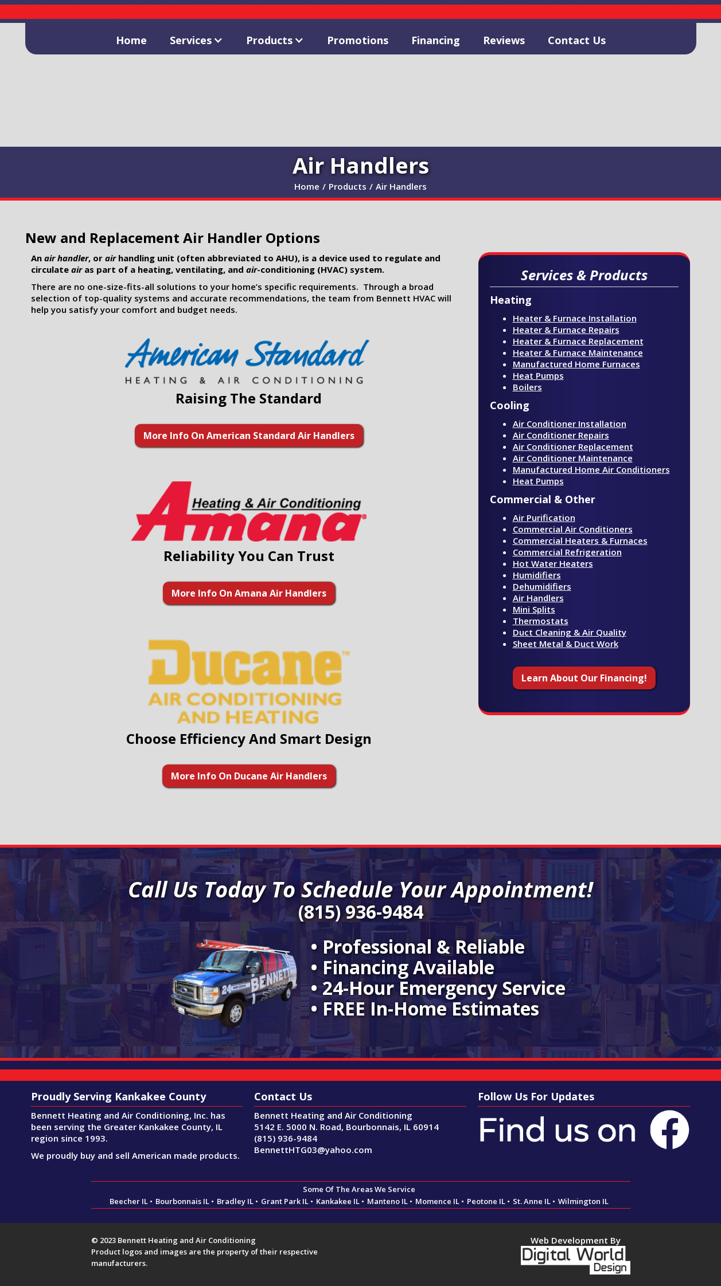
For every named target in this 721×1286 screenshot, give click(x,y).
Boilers (527, 387)
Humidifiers (537, 575)
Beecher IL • (131, 1201)
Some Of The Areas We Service (359, 1189)
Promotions (357, 40)
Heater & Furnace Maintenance (578, 352)
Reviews (504, 40)
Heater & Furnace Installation (575, 318)
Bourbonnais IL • (184, 1201)
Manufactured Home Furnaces (576, 364)
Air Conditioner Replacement (573, 446)
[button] (196, 38)
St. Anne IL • (534, 1201)
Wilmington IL (583, 1201)
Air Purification (544, 517)
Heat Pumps (538, 375)
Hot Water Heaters (553, 563)
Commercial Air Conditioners (573, 529)
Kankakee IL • (340, 1201)
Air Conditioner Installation (569, 423)
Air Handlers (401, 186)
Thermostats (540, 620)
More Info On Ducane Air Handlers (249, 776)
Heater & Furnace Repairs (566, 329)
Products (348, 186)
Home (131, 40)
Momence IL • (439, 1201)
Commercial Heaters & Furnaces (580, 540)
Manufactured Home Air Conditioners (591, 469)
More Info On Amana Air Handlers (249, 593)
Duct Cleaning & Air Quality (569, 632)
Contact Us (577, 40)
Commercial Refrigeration (567, 552)
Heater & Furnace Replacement (578, 341)
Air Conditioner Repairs (561, 435)
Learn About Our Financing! (584, 678)
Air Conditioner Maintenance (573, 458)
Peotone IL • (488, 1201)
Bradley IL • (237, 1201)
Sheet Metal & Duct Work (565, 643)
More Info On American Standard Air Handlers (248, 435)
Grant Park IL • (287, 1201)
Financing (435, 40)
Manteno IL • (389, 1201)
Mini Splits (534, 609)
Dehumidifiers (542, 586)
